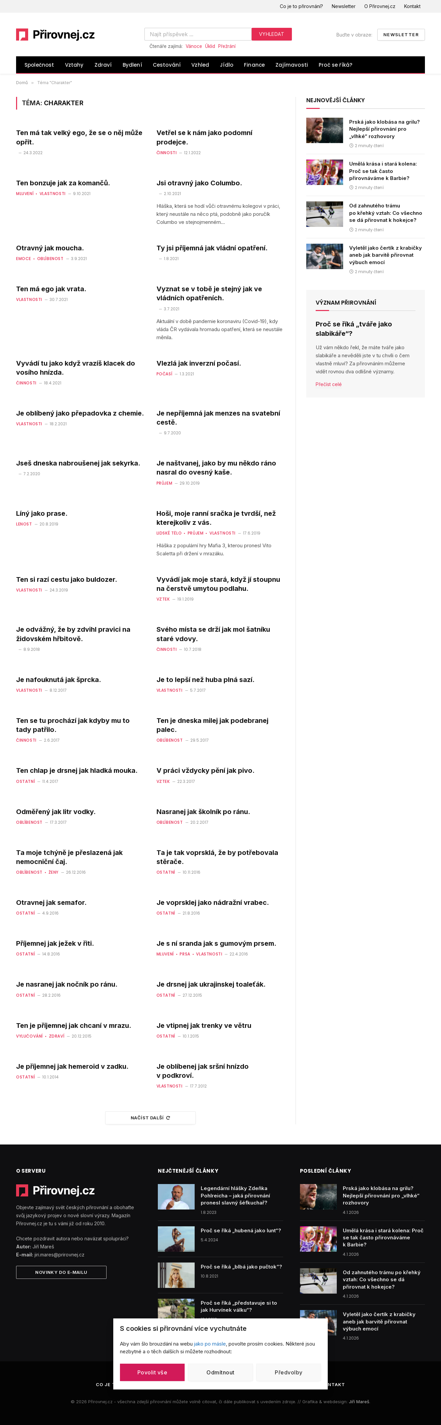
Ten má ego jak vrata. (51, 289)
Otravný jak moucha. (50, 248)
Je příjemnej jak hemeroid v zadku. (72, 1066)
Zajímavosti (291, 64)
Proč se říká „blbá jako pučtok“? (241, 1266)
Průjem (164, 483)
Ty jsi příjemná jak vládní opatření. (212, 248)
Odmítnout (220, 1372)
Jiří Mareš (359, 1401)
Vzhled (200, 64)
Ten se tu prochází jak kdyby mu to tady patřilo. (73, 725)
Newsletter (344, 6)
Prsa (185, 954)
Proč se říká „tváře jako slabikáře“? (354, 328)
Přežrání (227, 46)
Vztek (163, 599)
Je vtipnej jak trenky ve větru (203, 1025)
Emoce (23, 258)
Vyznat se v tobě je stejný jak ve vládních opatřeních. (209, 293)
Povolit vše (152, 1372)
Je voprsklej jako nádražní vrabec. (212, 903)
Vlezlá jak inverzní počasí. (198, 363)
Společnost (39, 64)
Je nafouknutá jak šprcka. (58, 680)
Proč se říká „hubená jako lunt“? (241, 1230)
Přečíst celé (329, 384)
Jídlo (226, 64)
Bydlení (132, 64)
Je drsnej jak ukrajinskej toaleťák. (211, 984)
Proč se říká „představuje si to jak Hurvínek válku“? (239, 1306)
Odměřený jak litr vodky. (56, 812)
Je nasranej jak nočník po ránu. (67, 984)
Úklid (210, 46)
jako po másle (210, 1344)
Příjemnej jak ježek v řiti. (55, 943)
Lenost (24, 524)
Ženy (54, 872)
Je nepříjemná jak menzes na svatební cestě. (218, 417)
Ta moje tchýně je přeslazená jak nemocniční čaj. (69, 857)
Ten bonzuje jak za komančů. (63, 183)
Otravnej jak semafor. (51, 903)
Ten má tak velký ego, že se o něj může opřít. (79, 137)
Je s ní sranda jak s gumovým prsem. (216, 943)
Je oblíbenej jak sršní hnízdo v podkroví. (202, 1070)
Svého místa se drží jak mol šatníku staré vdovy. (213, 633)
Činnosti (166, 153)
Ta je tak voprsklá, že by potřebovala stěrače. (217, 857)
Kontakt (412, 6)
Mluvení (25, 193)
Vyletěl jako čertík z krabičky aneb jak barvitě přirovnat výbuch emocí (385, 255)
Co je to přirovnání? (301, 6)
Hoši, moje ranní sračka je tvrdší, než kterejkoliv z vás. (216, 517)
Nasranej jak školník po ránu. (203, 812)
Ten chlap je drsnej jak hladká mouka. (77, 770)
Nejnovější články (335, 100)
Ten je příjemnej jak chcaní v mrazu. (73, 1025)
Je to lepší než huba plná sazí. (205, 680)
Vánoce (194, 46)
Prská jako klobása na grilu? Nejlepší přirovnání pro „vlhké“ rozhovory (384, 129)
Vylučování (29, 1036)
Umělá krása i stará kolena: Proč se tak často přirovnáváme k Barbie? (383, 171)
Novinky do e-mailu (61, 1272)
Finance (254, 64)
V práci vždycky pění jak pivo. (205, 770)
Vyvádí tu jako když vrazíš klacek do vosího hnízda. (75, 367)
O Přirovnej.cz (379, 6)
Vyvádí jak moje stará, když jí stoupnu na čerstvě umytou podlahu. (218, 584)
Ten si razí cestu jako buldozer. (66, 579)
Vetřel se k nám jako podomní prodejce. (204, 137)
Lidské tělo (169, 533)
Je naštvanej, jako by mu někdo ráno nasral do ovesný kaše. (216, 467)
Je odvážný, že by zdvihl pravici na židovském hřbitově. (73, 633)
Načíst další (150, 1117)
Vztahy (74, 64)
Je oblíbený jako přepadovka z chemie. (80, 413)
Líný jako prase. (42, 513)
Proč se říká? (335, 64)
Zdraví (103, 64)
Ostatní (25, 781)
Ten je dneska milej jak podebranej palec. (212, 725)
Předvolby (288, 1372)
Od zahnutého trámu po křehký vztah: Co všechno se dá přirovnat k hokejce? (385, 212)
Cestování (167, 64)
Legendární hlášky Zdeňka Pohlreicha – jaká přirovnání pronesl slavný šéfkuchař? (235, 1195)
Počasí (164, 374)
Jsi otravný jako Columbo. (199, 183)
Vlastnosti (53, 193)
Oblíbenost (50, 258)
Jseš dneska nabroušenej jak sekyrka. (78, 463)
